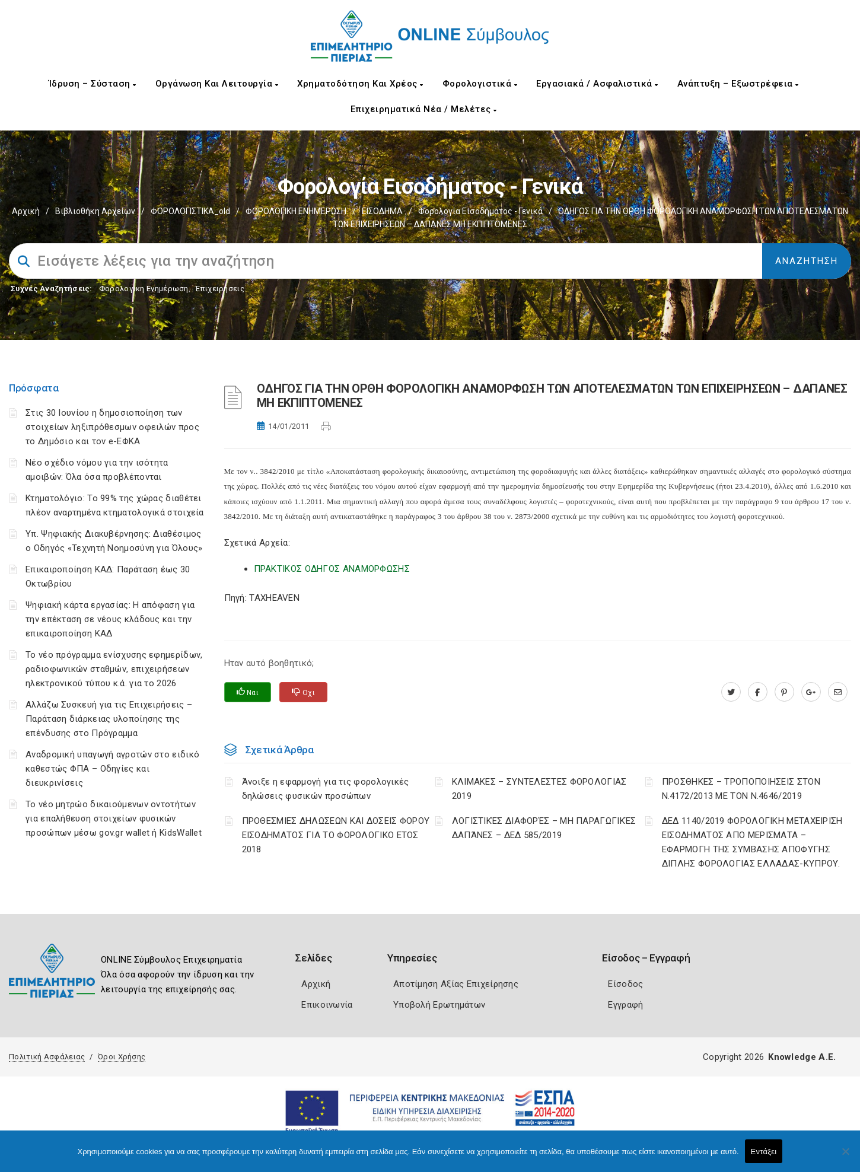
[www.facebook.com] (757, 692)
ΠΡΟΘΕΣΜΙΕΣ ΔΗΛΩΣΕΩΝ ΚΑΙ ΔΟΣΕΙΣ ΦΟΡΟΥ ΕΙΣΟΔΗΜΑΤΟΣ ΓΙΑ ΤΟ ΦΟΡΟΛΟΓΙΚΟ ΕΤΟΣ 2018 (336, 835)
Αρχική (26, 211)
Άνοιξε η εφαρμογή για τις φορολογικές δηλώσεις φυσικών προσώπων (325, 788)
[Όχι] (845, 1157)
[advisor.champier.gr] (837, 692)
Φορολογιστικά (480, 83)
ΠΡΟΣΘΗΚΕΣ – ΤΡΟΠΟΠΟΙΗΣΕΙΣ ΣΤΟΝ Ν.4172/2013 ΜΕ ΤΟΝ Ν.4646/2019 (741, 788)
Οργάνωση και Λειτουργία (217, 83)
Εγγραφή (625, 1004)
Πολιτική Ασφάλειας (47, 1056)
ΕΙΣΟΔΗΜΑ (382, 211)
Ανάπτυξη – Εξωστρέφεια (738, 83)
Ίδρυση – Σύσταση (92, 83)
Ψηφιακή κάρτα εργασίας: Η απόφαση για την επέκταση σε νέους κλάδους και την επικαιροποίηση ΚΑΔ (110, 619)
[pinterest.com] (784, 692)
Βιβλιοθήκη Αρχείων (95, 211)
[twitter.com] (731, 692)
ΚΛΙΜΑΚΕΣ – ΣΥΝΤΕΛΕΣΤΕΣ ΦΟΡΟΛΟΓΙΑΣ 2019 (539, 788)
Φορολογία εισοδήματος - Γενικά (480, 211)
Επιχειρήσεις (220, 288)
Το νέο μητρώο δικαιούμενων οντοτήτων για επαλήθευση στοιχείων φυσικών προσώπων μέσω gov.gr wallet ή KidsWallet (114, 818)
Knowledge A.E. (802, 1057)
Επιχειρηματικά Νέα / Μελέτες (424, 109)
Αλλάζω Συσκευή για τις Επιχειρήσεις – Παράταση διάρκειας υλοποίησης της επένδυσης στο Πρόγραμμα (109, 718)
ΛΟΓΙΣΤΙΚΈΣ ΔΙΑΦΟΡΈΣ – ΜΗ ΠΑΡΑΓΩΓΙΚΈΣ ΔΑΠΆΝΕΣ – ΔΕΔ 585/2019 (544, 828)
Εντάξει (764, 1151)
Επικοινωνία (326, 1004)
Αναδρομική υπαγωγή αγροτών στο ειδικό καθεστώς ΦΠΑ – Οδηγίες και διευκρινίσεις (112, 768)
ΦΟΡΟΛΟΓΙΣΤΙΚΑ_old (190, 211)
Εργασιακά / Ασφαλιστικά (597, 83)
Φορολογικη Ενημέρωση (144, 288)
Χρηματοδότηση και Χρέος (360, 83)
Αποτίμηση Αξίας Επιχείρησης (455, 984)
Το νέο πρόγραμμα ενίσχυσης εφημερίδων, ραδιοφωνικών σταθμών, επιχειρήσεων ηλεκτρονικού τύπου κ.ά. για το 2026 (114, 669)
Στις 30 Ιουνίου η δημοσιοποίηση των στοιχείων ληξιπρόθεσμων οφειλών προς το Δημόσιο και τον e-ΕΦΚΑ (112, 427)
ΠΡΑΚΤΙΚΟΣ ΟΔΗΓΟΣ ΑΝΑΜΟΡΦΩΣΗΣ (332, 568)
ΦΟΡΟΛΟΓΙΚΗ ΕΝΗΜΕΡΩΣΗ (296, 211)
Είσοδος (625, 984)
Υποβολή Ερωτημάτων (439, 1004)
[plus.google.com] (811, 692)
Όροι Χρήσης (121, 1056)
